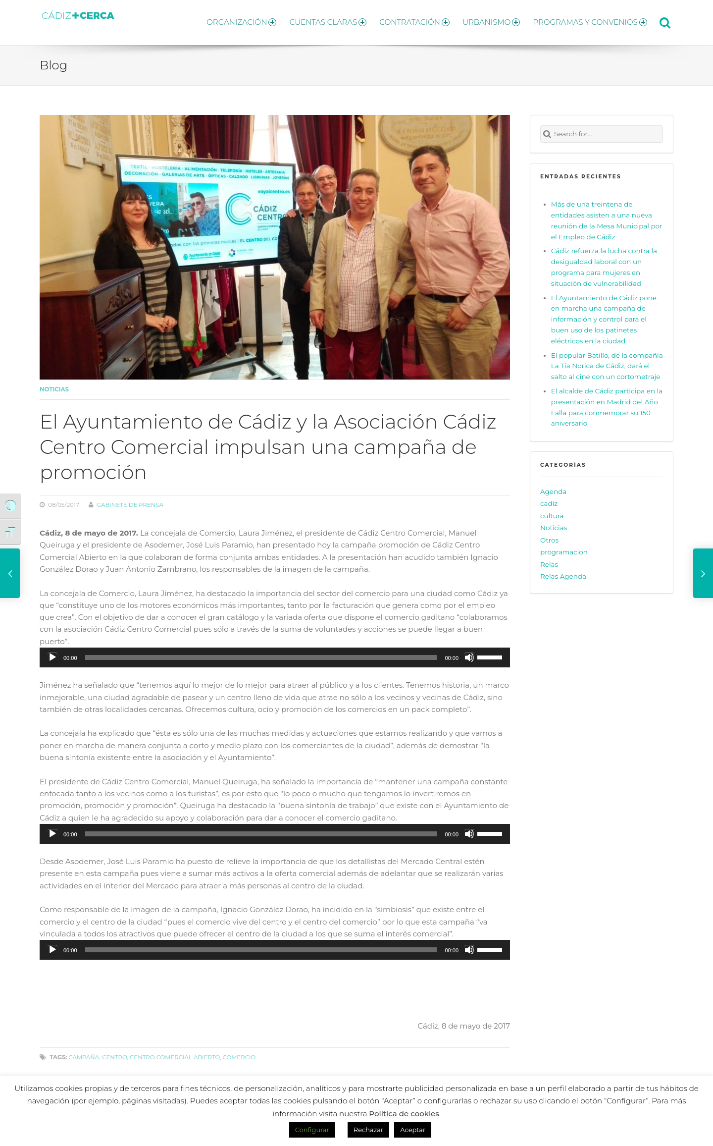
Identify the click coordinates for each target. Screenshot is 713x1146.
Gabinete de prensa (130, 500)
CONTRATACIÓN (407, 20)
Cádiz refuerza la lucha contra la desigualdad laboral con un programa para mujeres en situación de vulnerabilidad (604, 263)
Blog (53, 61)
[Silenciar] (469, 653)
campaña (83, 1052)
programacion (564, 548)
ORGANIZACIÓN (226, 20)
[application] (275, 653)
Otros (549, 536)
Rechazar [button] (368, 1130)
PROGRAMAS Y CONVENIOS (590, 20)
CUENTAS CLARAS (317, 20)
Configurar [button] (312, 1130)
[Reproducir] (52, 653)
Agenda (553, 487)
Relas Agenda (563, 572)
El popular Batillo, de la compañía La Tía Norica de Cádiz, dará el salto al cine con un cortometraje (607, 362)
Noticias (54, 385)
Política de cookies (404, 1113)
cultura (552, 511)
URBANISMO (487, 20)
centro (114, 1052)
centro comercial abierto (175, 1052)
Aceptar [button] (412, 1130)
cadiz (549, 499)
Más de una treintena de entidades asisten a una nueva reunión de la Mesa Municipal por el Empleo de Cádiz (606, 216)
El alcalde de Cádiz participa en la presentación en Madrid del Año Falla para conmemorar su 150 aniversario (606, 402)
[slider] (261, 653)
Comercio (239, 1052)
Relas (549, 560)
